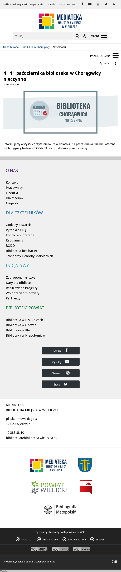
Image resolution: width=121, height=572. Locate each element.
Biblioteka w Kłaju (19, 330)
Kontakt (51, 4)
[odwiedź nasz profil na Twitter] (106, 4)
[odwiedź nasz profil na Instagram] (98, 4)
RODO (10, 245)
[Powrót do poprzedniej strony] (115, 64)
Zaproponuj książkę (20, 277)
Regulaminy (14, 240)
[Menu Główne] (98, 36)
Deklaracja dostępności (15, 4)
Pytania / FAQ (16, 230)
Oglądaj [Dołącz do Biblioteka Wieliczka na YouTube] (60, 362)
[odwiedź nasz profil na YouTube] (90, 4)
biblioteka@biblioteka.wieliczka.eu (31, 438)
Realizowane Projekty (21, 288)
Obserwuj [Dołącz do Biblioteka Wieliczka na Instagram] (60, 373)
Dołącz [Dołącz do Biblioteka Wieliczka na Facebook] (60, 350)
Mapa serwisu (37, 4)
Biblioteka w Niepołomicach (26, 335)
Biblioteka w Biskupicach (24, 320)
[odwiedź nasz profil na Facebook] (82, 4)
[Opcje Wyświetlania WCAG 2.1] (85, 36)
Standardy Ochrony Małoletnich (29, 256)
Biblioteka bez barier (21, 251)
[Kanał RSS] (114, 4)
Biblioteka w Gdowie (21, 325)
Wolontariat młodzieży (22, 293)
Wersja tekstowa (67, 4)
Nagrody (12, 203)
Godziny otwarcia (19, 225)
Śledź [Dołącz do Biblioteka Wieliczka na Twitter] (60, 384)
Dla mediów (14, 198)
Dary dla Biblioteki (19, 283)
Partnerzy (13, 298)
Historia (12, 193)
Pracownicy (14, 187)
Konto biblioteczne (20, 235)
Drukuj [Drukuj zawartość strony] (103, 63)
